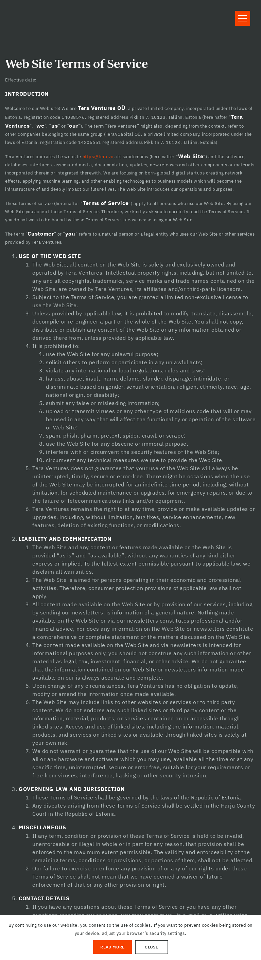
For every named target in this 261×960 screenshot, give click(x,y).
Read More (112, 946)
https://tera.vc (98, 157)
